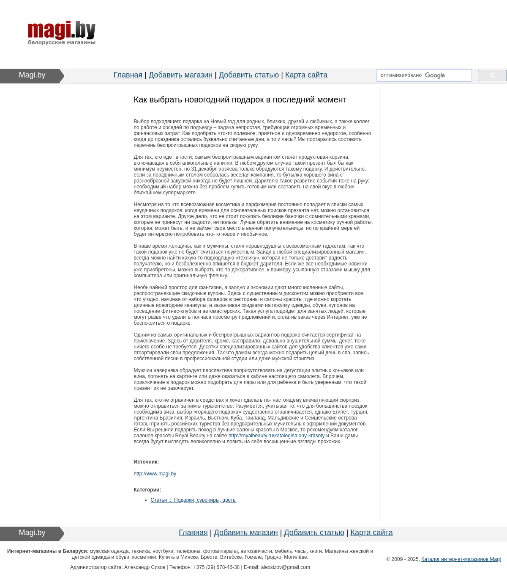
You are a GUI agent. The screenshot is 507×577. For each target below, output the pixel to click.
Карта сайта (306, 75)
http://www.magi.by (155, 474)
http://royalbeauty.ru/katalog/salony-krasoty (277, 436)
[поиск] (423, 76)
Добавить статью (249, 75)
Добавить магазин (181, 75)
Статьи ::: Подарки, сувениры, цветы (194, 500)
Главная (128, 75)
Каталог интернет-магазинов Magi (461, 559)
